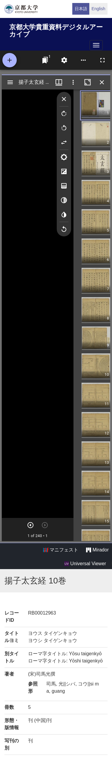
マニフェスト (60, 550)
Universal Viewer (85, 563)
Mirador (97, 550)
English (98, 8)
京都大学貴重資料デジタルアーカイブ (56, 29)
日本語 (81, 8)
